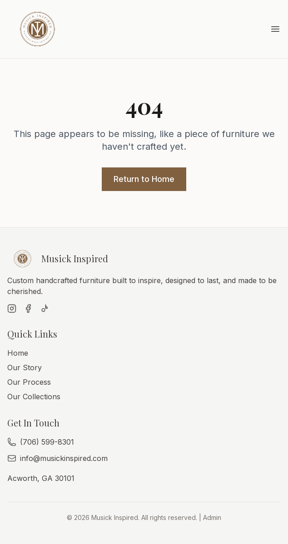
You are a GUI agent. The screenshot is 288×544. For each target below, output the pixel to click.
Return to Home (144, 179)
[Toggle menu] (275, 29)
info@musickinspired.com (64, 458)
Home (17, 353)
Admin (212, 517)
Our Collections (33, 396)
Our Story (24, 367)
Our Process (29, 382)
